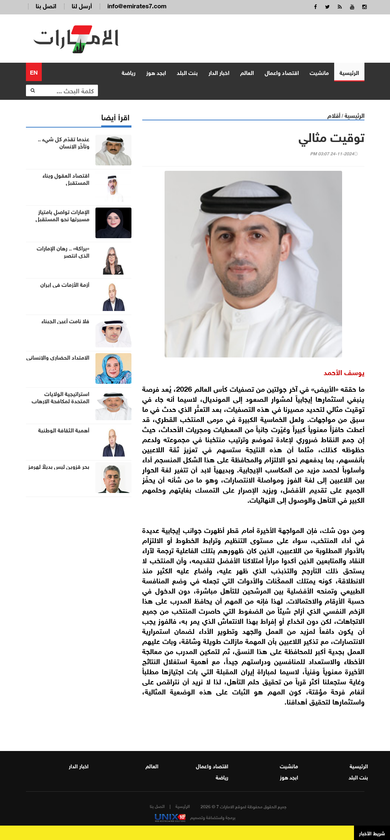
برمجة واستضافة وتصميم (195, 817)
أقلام (333, 114)
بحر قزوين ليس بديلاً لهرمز (58, 466)
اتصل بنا (46, 5)
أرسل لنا (82, 5)
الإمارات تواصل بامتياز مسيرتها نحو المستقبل (62, 215)
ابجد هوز (156, 72)
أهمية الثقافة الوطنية (63, 429)
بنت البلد (187, 72)
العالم (247, 72)
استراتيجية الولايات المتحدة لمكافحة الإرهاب (60, 397)
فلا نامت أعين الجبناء (65, 320)
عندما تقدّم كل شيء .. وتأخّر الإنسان (63, 142)
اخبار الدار (219, 72)
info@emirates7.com (136, 5)
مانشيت (319, 72)
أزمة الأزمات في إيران (64, 284)
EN (34, 71)
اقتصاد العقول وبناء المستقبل (65, 178)
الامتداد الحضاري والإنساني (57, 356)
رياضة (128, 72)
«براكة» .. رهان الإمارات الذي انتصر (63, 251)
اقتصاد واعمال (282, 72)
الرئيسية (349, 72)
